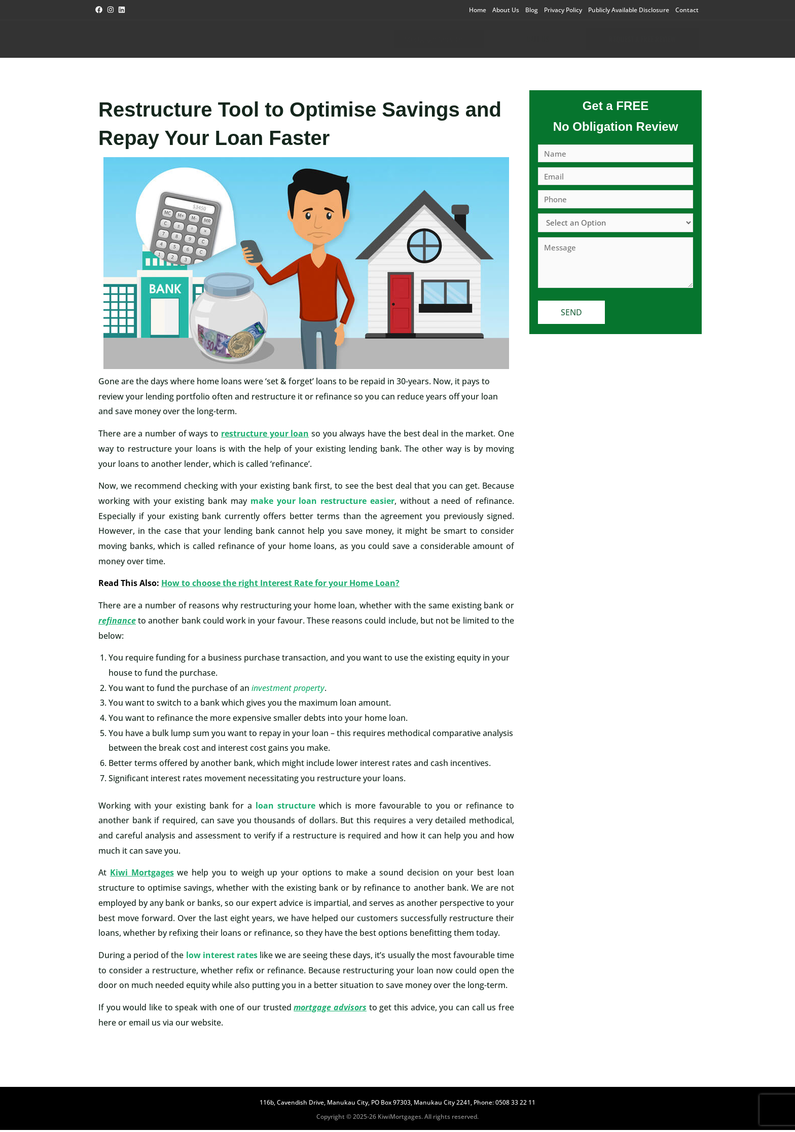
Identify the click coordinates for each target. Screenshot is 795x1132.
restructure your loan (265, 435)
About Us (505, 10)
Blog (531, 10)
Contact (687, 10)
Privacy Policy (563, 10)
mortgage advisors (330, 1009)
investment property (287, 690)
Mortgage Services (427, 40)
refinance (117, 622)
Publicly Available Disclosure (628, 10)
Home (477, 10)
